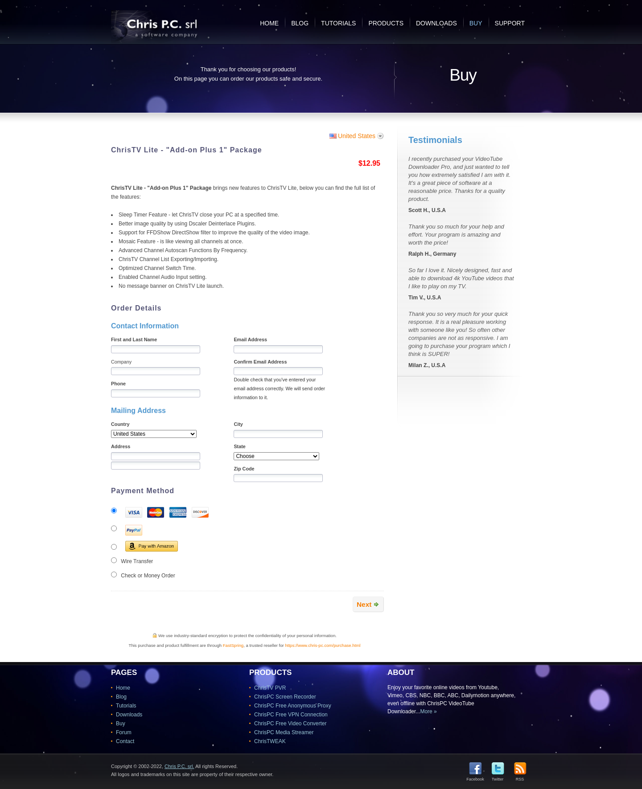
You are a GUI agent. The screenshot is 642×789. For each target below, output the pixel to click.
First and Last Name (134, 339)
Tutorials (338, 23)
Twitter (497, 777)
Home (269, 23)
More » (428, 711)
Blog (300, 23)
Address (120, 446)
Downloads (436, 23)
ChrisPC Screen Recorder (285, 697)
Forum (124, 732)
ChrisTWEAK (270, 741)
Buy (475, 23)
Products (385, 23)
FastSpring (233, 645)
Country (120, 424)
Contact (125, 741)
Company (121, 361)
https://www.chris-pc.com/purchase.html (322, 645)
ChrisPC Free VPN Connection (291, 714)
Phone (118, 383)
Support (510, 23)
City (238, 424)
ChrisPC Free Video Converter (290, 723)
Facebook (475, 777)
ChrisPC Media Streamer (283, 732)
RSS (520, 777)
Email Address (250, 339)
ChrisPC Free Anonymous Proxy (292, 706)
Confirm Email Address (260, 361)
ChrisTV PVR (270, 688)
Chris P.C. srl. (179, 766)
